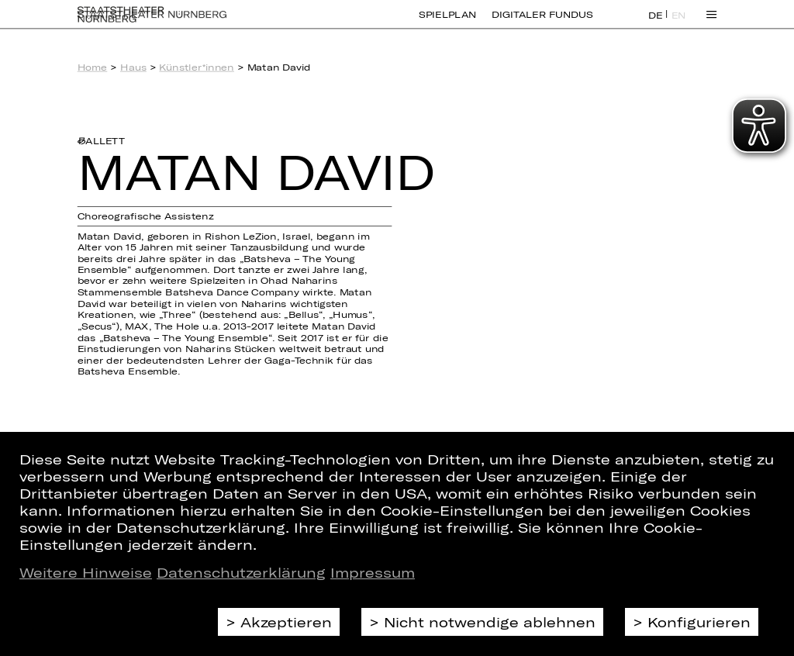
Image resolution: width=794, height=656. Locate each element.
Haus (133, 67)
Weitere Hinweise (85, 572)
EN (678, 24)
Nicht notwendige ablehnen (490, 621)
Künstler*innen (196, 67)
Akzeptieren (286, 621)
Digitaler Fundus (542, 23)
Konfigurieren (699, 621)
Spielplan (447, 23)
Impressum (372, 572)
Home (93, 67)
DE (655, 24)
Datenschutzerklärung (241, 572)
